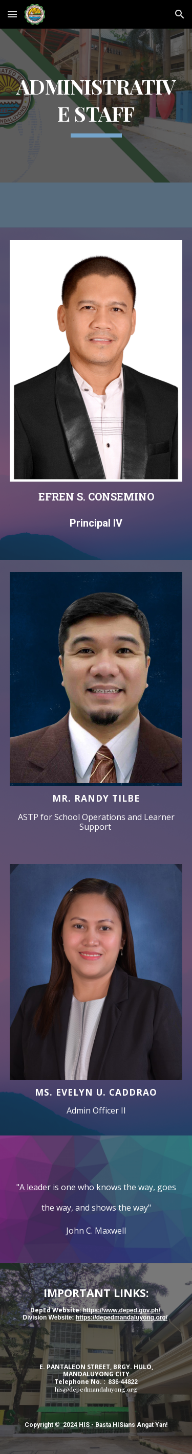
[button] (12, 14)
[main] (96, 106)
